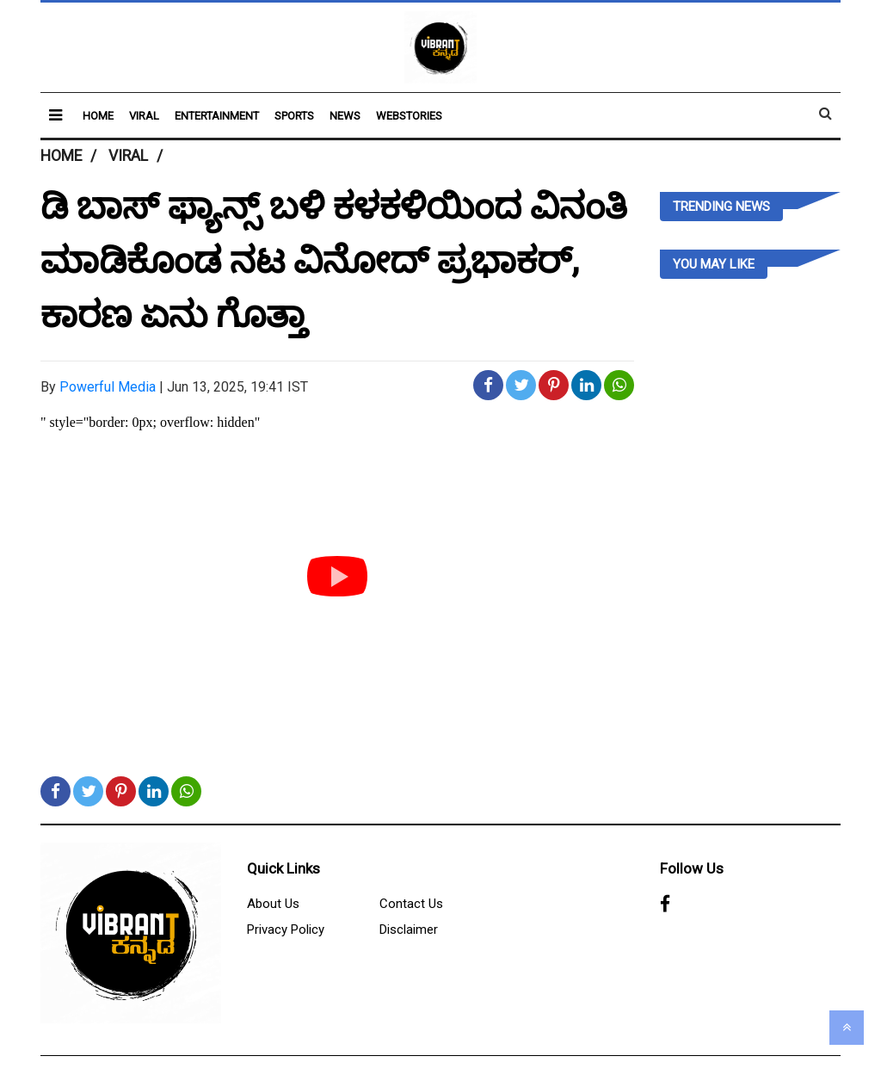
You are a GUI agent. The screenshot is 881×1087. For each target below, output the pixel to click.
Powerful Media (107, 387)
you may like (714, 264)
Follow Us (692, 868)
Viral (144, 115)
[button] (55, 115)
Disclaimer (408, 929)
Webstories (409, 115)
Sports (294, 115)
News (345, 115)
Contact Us (411, 903)
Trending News (721, 206)
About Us (273, 903)
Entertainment (217, 115)
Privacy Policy (285, 929)
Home (98, 115)
